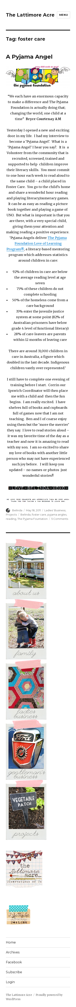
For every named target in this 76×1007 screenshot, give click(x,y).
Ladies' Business (54, 510)
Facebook (14, 962)
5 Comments (59, 518)
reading (11, 518)
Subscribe (14, 972)
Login (10, 982)
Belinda (17, 510)
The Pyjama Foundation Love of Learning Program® (36, 243)
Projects (11, 514)
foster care (39, 514)
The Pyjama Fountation (32, 518)
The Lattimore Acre (30, 15)
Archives (12, 952)
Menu (63, 14)
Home (11, 942)
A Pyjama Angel (29, 56)
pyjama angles (56, 514)
